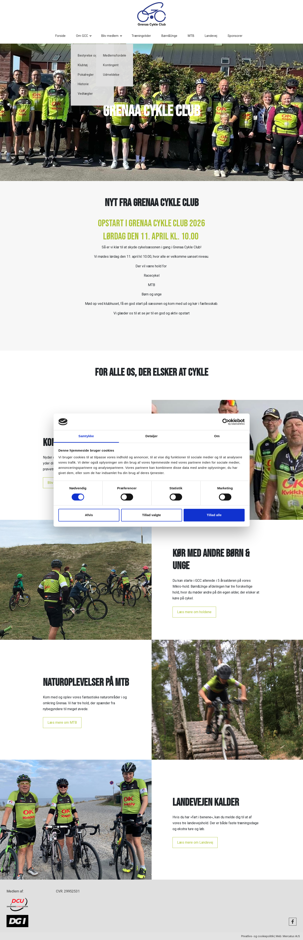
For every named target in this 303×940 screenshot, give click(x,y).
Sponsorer (237, 36)
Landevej (213, 36)
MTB (193, 36)
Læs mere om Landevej (195, 842)
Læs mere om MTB (62, 722)
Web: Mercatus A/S (288, 936)
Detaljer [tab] (152, 436)
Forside (63, 36)
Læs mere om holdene (194, 612)
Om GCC (85, 36)
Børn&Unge (172, 36)
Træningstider (144, 36)
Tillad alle (214, 515)
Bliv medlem (112, 36)
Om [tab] (217, 436)
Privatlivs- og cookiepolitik (257, 936)
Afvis (89, 515)
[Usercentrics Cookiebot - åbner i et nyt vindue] (226, 421)
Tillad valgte (151, 515)
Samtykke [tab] (86, 436)
